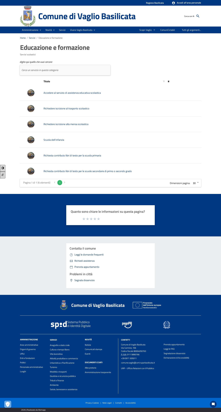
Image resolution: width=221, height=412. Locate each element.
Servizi (32, 38)
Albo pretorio (90, 367)
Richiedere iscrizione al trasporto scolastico (66, 108)
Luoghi (23, 371)
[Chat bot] (213, 404)
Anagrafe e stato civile (60, 345)
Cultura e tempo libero (59, 349)
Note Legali (107, 402)
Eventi (87, 353)
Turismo (53, 367)
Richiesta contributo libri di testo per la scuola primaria (72, 155)
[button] (186, 3)
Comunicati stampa (93, 349)
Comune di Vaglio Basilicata (87, 15)
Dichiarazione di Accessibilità (176, 357)
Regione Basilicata (155, 3)
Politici (23, 362)
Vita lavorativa (56, 354)
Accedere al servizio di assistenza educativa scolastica (72, 93)
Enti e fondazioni (27, 358)
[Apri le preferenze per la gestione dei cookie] (7, 404)
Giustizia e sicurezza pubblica (63, 376)
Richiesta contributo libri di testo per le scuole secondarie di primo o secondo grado (88, 171)
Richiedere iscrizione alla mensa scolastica (66, 124)
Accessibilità (130, 402)
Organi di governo (28, 349)
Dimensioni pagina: (180, 183)
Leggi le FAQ (169, 348)
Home (23, 38)
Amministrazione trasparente (98, 372)
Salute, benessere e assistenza (63, 389)
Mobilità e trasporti (58, 371)
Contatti (125, 339)
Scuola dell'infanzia (54, 140)
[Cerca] (198, 16)
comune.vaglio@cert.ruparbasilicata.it (138, 362)
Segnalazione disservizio (174, 353)
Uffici (22, 353)
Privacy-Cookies (92, 402)
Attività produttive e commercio (64, 358)
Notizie (88, 345)
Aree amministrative (29, 345)
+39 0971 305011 (129, 358)
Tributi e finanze (57, 380)
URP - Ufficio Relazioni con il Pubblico (137, 368)
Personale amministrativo (31, 367)
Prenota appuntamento (174, 344)
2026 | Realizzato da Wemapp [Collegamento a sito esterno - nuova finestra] (33, 409)
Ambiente (54, 385)
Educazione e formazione (50, 38)
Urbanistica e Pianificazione (62, 362)
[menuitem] (144, 29)
